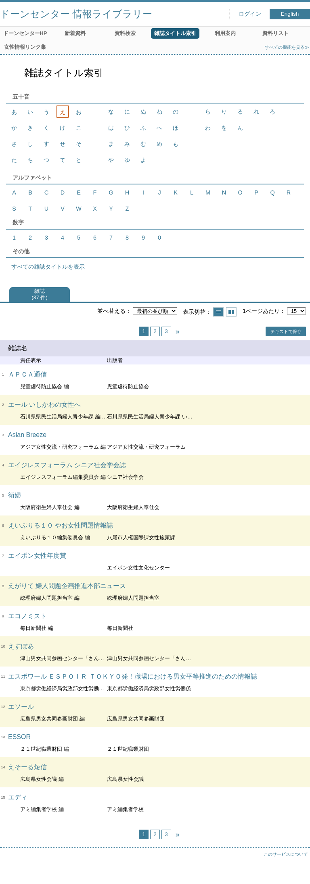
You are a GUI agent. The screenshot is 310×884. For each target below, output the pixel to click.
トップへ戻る (296, 870)
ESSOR (19, 736)
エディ (17, 797)
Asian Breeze (27, 434)
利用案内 (225, 33)
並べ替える (111, 311)
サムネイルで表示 (231, 312)
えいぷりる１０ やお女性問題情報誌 (60, 525)
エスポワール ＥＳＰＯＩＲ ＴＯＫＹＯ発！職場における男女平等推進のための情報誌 (132, 676)
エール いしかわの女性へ (44, 404)
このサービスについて (286, 854)
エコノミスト (27, 616)
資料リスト (275, 33)
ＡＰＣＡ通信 (27, 374)
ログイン (250, 14)
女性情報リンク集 (25, 47)
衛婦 (14, 495)
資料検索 (125, 33)
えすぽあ (21, 646)
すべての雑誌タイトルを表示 (48, 266)
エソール (21, 706)
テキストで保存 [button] (286, 331)
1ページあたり (261, 311)
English (290, 14)
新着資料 (75, 33)
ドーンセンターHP (25, 33)
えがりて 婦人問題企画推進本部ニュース (67, 585)
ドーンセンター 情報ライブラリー (76, 13)
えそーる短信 (27, 767)
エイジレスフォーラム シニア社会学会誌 (67, 465)
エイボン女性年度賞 (37, 555)
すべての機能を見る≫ (287, 47)
